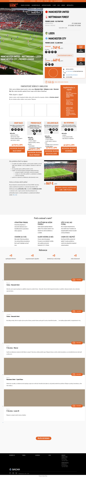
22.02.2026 (76, 405)
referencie (32, 1)
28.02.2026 (76, 342)
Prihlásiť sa (70, 5)
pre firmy (47, 1)
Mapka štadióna (69, 94)
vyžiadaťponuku (81, 47)
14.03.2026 (76, 279)
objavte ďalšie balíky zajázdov (65, 55)
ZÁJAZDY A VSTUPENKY (25, 5)
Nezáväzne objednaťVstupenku (69, 149)
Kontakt (63, 5)
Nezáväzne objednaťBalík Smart (17, 149)
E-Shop (54, 5)
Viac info (15, 195)
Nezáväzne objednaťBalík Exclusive (52, 152)
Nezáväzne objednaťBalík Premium (35, 153)
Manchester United (58, 11)
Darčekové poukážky (46, 5)
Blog (59, 5)
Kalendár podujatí (36, 5)
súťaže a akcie (40, 1)
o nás (51, 1)
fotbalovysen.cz (12, 1)
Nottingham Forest (58, 17)
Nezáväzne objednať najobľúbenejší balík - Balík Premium (66, 189)
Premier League (49, 21)
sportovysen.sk (20, 1)
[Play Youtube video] (60, 170)
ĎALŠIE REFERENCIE (43, 438)
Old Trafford (59, 21)
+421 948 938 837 (58, 1)
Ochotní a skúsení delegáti (70, 96)
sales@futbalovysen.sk (72, 75)
